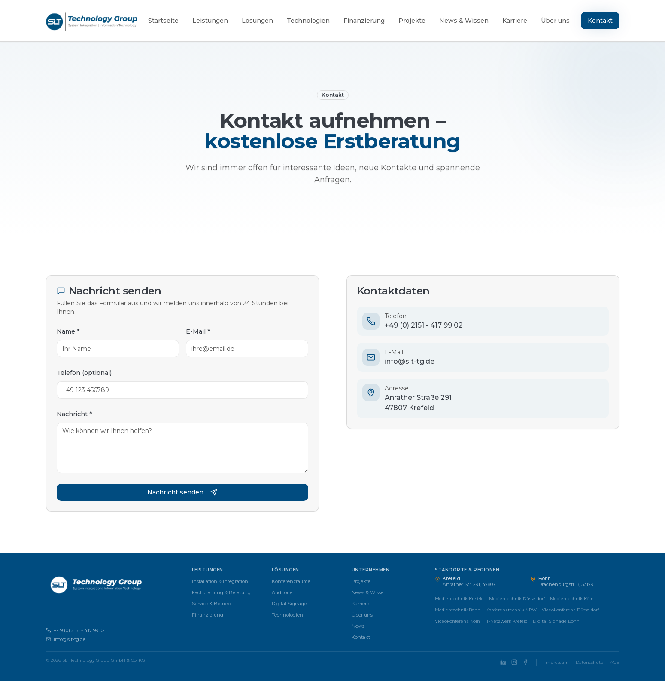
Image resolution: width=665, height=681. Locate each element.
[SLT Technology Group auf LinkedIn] (503, 662)
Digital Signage (289, 604)
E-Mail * (197, 331)
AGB (614, 662)
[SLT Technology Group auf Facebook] (525, 662)
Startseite (163, 21)
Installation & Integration (220, 581)
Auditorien (284, 592)
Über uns (555, 21)
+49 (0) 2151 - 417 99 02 (75, 630)
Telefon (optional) (83, 373)
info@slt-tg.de (65, 639)
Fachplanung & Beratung (221, 592)
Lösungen (257, 21)
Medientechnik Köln (572, 598)
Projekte (411, 21)
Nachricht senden (182, 492)
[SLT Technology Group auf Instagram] (514, 662)
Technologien (308, 21)
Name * (67, 331)
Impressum (556, 662)
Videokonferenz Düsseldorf (570, 610)
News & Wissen (464, 21)
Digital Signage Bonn (556, 621)
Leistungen (210, 21)
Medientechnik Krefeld (459, 598)
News (358, 626)
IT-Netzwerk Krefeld (506, 621)
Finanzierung (364, 21)
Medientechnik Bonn (457, 610)
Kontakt (600, 21)
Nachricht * (73, 414)
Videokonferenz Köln (457, 621)
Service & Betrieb (211, 604)
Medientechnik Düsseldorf (517, 598)
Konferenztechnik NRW (511, 610)
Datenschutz (589, 662)
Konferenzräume (291, 581)
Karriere (514, 21)
